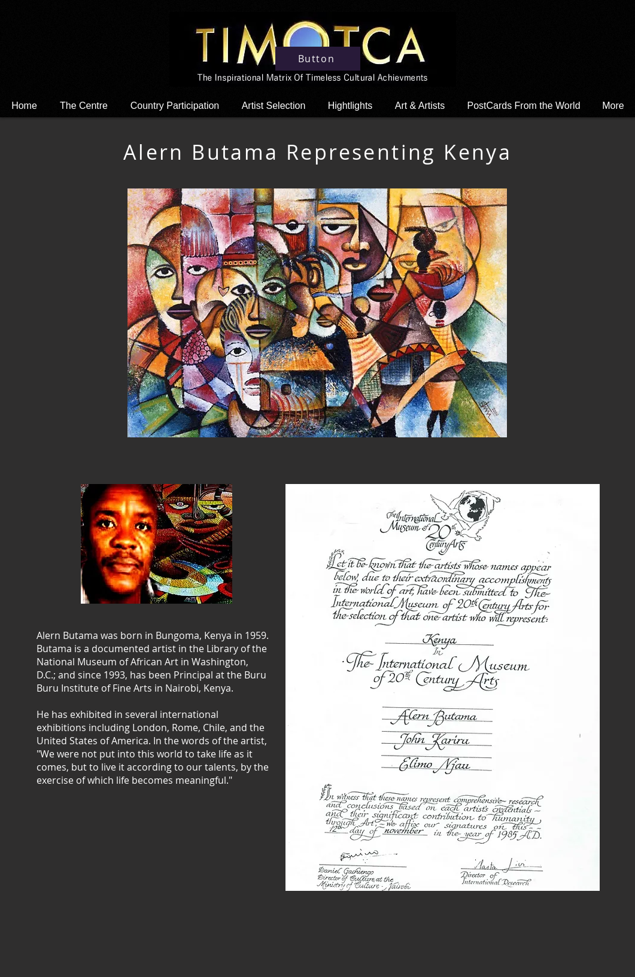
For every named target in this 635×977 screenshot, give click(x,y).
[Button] (317, 59)
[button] (350, 105)
